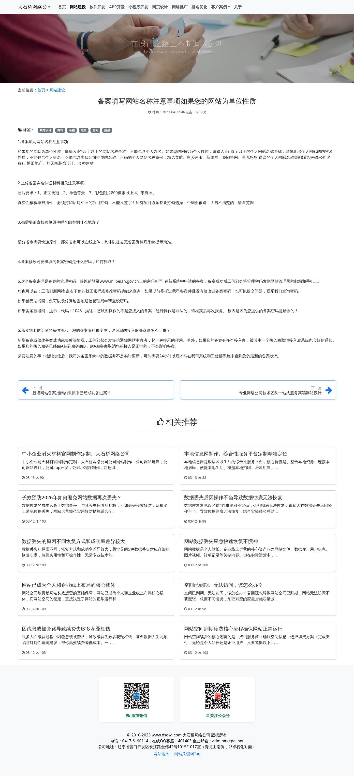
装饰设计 (45, 130)
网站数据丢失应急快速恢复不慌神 (221, 541)
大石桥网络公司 (35, 6)
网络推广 (180, 7)
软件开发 (97, 7)
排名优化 (199, 7)
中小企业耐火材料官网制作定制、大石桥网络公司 (76, 453)
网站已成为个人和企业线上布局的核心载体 (68, 585)
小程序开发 (138, 7)
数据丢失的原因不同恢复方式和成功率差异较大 (73, 541)
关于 (238, 7)
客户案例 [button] (219, 7)
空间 (95, 130)
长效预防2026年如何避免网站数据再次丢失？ (72, 497)
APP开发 (117, 7)
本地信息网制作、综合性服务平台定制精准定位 (235, 453)
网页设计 (160, 7)
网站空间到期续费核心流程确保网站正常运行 (233, 628)
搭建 (107, 130)
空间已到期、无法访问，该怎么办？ (223, 585)
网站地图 (161, 753)
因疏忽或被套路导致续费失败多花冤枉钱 (66, 628)
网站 (60, 130)
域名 (84, 130)
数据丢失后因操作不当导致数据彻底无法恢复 (233, 497)
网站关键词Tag (187, 753)
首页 (62, 7)
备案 (72, 130)
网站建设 (78, 7)
